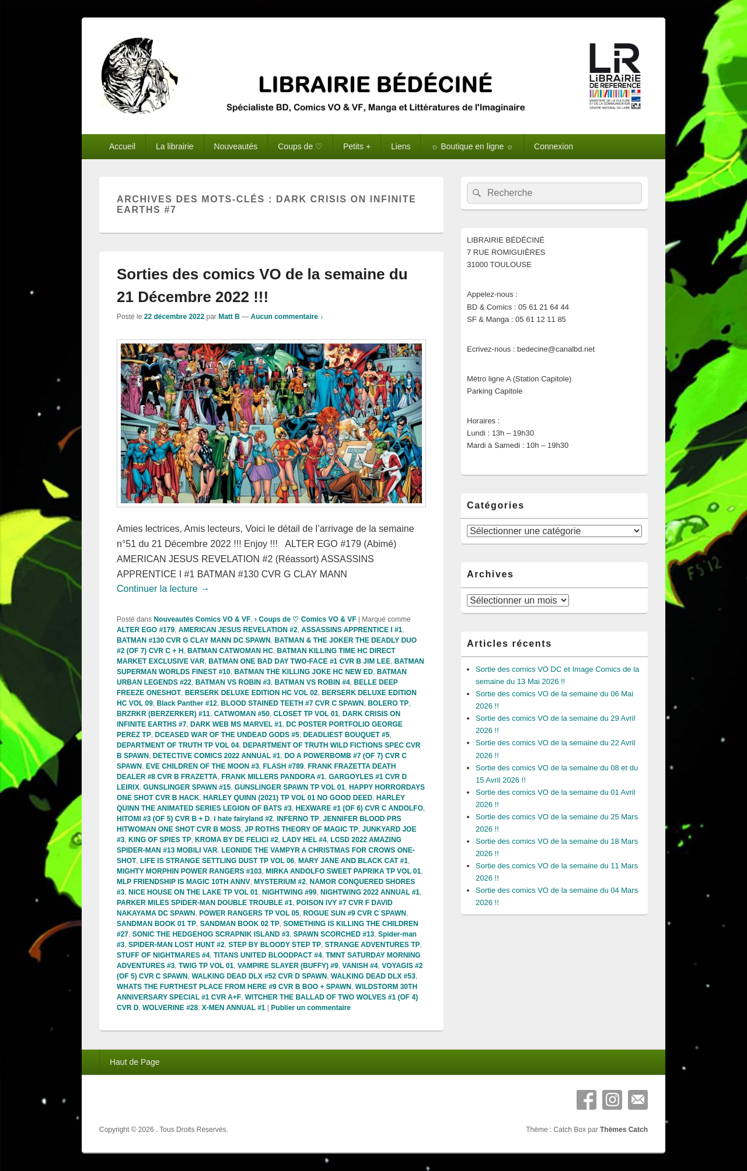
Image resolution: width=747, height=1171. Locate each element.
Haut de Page (135, 1062)
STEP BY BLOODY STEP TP (274, 945)
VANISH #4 (360, 966)
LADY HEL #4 (304, 840)
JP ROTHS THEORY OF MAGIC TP (301, 829)
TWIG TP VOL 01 (206, 966)
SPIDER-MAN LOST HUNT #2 (176, 945)
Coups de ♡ (300, 146)
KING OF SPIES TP (159, 840)
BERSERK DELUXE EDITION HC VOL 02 (251, 693)
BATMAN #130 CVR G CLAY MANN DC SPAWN (194, 640)
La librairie (175, 146)
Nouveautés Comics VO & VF (201, 619)
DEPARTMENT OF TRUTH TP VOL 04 (178, 745)
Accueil (122, 146)
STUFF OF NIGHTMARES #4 (163, 955)
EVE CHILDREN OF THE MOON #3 (202, 766)
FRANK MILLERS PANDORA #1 (272, 777)
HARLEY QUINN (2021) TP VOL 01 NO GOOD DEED (287, 798)
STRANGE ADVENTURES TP (372, 945)
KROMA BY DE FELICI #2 (236, 840)
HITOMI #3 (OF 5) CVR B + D (163, 819)
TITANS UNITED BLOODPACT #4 (268, 955)
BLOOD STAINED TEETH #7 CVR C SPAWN (292, 703)
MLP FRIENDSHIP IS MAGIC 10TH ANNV (183, 882)
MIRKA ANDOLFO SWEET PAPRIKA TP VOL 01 (343, 871)
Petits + (357, 146)
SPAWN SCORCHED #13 (334, 934)
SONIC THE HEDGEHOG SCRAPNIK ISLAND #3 (210, 934)
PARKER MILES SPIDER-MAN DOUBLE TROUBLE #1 (204, 903)
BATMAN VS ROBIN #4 (312, 682)
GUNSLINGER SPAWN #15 (187, 787)
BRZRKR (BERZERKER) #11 (163, 714)
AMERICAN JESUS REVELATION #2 (238, 630)
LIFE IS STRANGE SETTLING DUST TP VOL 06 (217, 861)
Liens (400, 146)
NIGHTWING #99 (289, 892)
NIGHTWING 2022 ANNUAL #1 (370, 892)
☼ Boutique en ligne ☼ (472, 146)
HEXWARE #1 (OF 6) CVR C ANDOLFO (359, 808)
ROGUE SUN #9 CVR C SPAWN (354, 913)
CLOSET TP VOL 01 (305, 714)
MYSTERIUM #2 (280, 882)
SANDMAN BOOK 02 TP (240, 924)
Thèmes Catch (624, 1130)
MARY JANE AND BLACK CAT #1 (353, 861)
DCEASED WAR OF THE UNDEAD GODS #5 (227, 735)
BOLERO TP (388, 703)
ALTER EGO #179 (145, 630)
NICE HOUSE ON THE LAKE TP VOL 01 (193, 892)
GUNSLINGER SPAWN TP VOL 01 (290, 787)
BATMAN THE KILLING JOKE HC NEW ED (303, 672)
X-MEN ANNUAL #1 (234, 1008)
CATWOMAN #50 (242, 714)
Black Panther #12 (186, 703)
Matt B (229, 317)
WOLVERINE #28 (170, 1008)
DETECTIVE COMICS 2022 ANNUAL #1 (217, 756)
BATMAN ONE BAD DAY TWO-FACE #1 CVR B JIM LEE (299, 661)
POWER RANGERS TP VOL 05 (249, 913)
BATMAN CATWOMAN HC (230, 651)
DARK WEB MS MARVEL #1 (236, 724)
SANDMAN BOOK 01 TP (156, 924)
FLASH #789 (283, 766)
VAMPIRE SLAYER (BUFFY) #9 (288, 966)
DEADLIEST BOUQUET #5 (346, 735)
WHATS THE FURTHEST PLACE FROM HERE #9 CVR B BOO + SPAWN (234, 987)
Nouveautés (236, 146)
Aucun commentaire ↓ (287, 317)
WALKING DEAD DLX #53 (373, 976)
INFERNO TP (298, 819)
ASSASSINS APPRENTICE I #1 (351, 630)
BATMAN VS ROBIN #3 (233, 682)
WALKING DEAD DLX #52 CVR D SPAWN (259, 976)
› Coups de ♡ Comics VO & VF (305, 619)
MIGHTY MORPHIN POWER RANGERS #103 (189, 871)
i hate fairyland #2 (243, 819)
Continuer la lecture (163, 589)
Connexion (553, 146)
